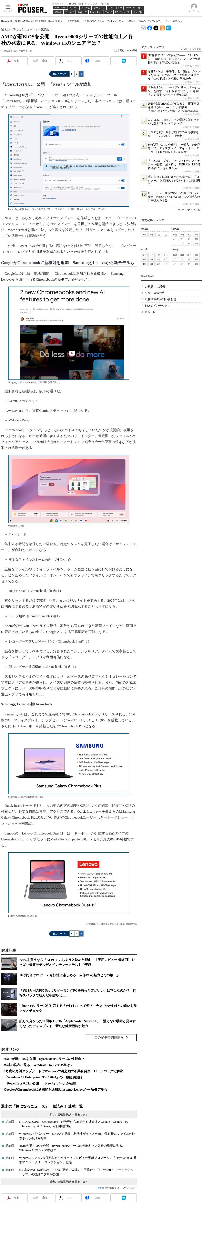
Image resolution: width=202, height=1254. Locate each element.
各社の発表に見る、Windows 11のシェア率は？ (38, 1065)
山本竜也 (119, 50)
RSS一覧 (150, 312)
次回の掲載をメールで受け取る (119, 1188)
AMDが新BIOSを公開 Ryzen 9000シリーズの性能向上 (44, 1059)
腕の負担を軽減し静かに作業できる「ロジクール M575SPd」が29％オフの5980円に (174, 180)
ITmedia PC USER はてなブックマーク (168, 27)
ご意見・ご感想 (155, 286)
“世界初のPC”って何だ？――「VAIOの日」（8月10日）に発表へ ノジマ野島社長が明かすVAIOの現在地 (174, 59)
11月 (182, 234)
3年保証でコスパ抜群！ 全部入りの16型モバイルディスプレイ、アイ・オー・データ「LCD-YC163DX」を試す (174, 148)
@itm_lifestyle (156, 27)
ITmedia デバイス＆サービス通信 (143, 27)
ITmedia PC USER (10, 21)
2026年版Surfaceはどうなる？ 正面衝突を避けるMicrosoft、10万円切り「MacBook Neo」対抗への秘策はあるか (173, 107)
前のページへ (59, 73)
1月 (165, 234)
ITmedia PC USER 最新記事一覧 (162, 27)
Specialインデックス (157, 305)
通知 (44, 60)
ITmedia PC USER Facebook (149, 27)
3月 (151, 234)
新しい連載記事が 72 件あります (69, 1114)
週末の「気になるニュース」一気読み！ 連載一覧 (42, 1106)
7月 (182, 239)
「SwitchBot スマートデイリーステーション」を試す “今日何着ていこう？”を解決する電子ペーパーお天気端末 (174, 91)
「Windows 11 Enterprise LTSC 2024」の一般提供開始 (43, 1077)
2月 (158, 234)
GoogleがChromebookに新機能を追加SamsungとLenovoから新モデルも (55, 1089)
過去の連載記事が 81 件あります (69, 1181)
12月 (175, 234)
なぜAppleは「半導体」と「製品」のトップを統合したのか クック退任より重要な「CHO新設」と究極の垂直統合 (174, 75)
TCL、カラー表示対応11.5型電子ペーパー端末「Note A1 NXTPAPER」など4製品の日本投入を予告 (174, 197)
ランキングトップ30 (189, 209)
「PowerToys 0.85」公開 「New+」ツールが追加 (40, 1083)
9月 (196, 234)
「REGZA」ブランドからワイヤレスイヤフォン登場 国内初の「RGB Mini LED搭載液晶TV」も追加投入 (174, 164)
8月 (174, 239)
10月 (189, 234)
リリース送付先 (155, 293)
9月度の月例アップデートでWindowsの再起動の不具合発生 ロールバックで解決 (63, 1071)
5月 (196, 239)
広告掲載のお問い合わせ (160, 299)
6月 (189, 239)
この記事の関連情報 (109, 1037)
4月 (144, 234)
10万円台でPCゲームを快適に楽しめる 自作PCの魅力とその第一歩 (69, 975)
